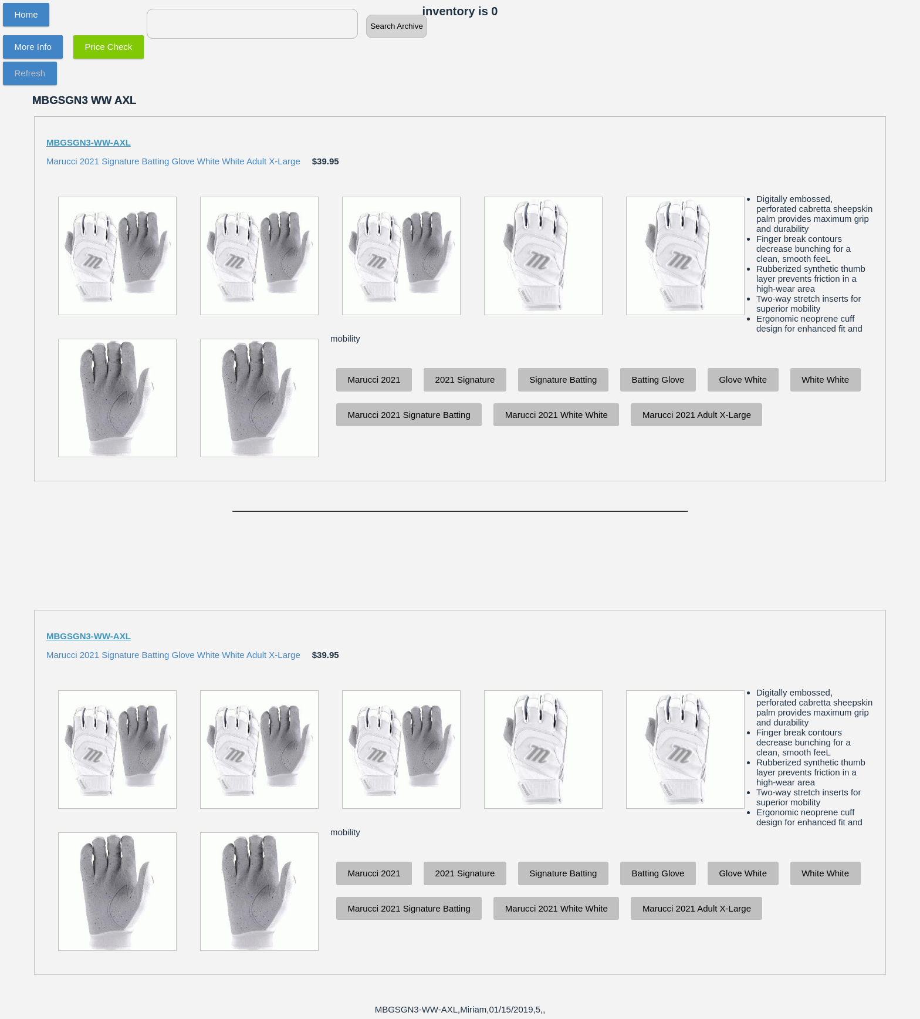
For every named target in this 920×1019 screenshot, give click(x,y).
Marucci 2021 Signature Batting (409, 415)
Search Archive (396, 26)
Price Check (109, 47)
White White (825, 379)
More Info (33, 47)
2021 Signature (465, 379)
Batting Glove (657, 379)
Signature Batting (563, 379)
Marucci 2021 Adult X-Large (696, 415)
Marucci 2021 (374, 379)
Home (26, 14)
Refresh (30, 73)
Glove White (743, 379)
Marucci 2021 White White (556, 415)
